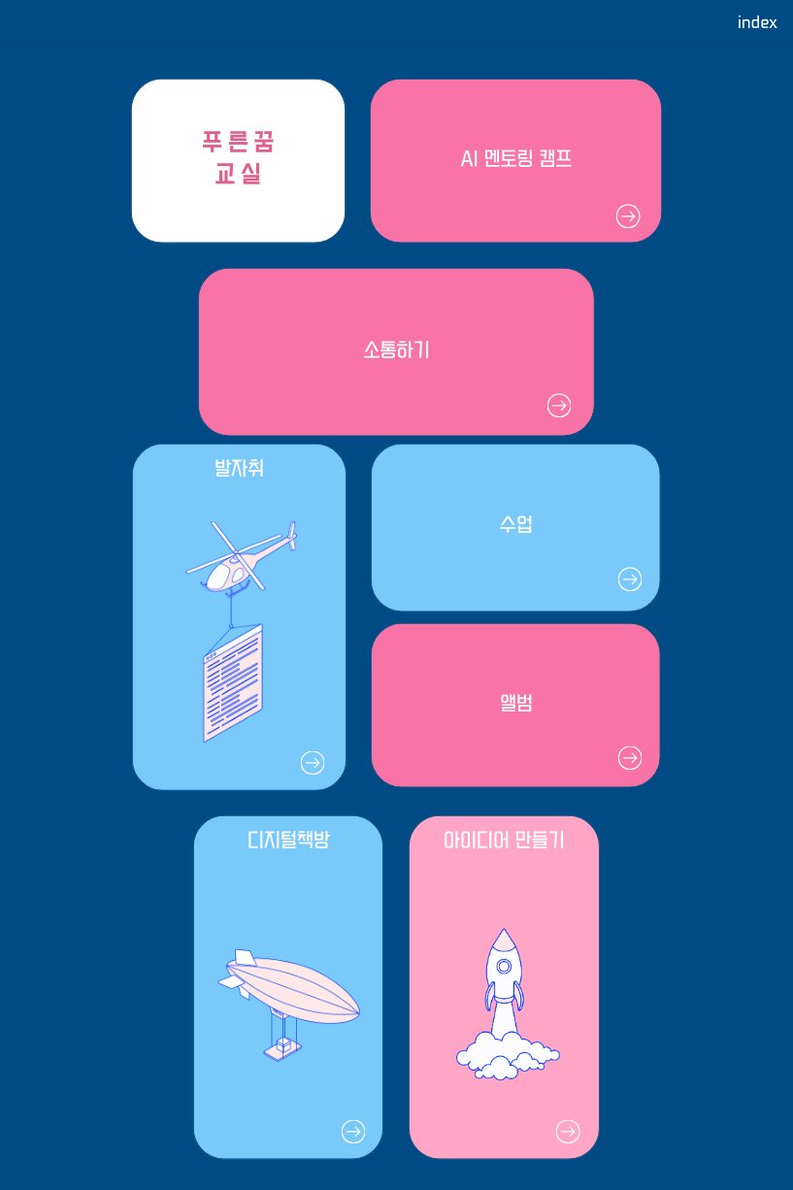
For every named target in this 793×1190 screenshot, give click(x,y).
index (757, 24)
